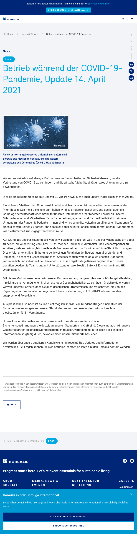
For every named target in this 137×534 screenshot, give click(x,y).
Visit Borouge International (68, 516)
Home (9, 34)
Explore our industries (68, 526)
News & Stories (30, 34)
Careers (126, 481)
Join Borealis (126, 487)
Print (12, 404)
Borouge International (99, 4)
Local (8, 59)
